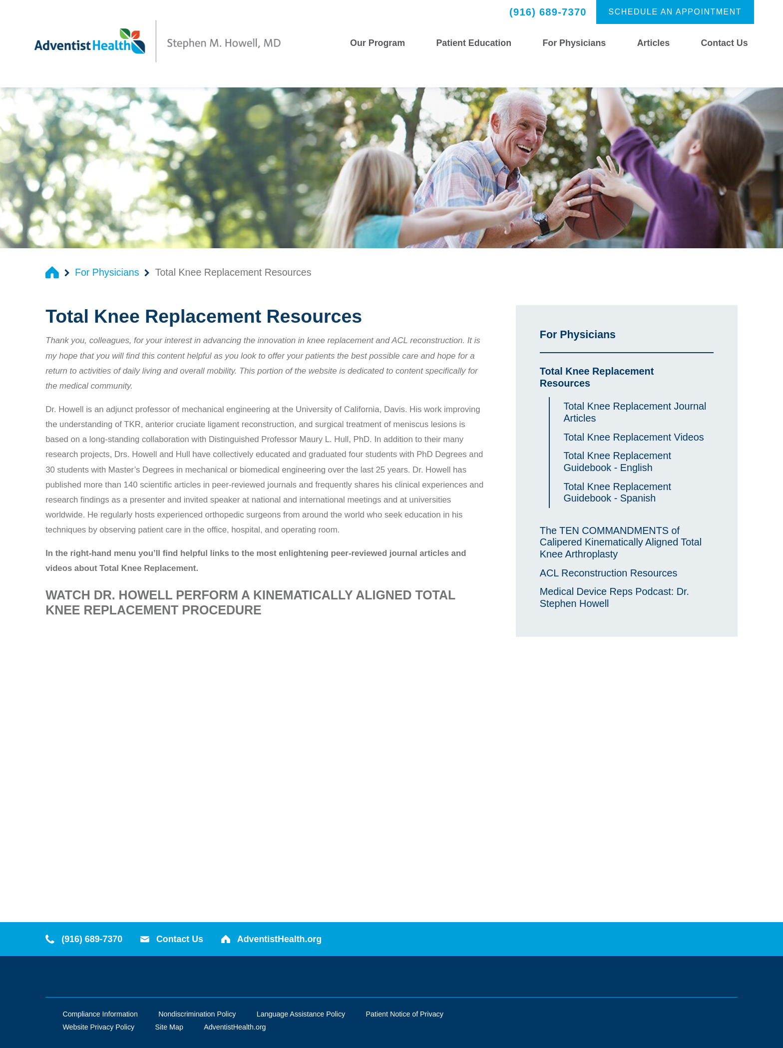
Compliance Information (100, 1014)
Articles (653, 43)
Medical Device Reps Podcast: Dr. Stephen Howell (614, 597)
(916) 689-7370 (548, 11)
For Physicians (574, 43)
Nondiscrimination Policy (197, 1014)
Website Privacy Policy (98, 1027)
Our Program (377, 43)
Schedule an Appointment (675, 11)
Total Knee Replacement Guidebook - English (617, 461)
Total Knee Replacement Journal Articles (634, 412)
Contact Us (724, 43)
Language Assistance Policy (301, 1014)
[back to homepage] (52, 272)
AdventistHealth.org (271, 939)
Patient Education (473, 43)
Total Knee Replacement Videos (633, 437)
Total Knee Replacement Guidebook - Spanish (617, 492)
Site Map (169, 1027)
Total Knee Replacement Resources (597, 377)
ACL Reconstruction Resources (608, 572)
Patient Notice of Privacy (404, 1014)
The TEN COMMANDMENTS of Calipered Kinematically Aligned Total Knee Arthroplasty (621, 542)
